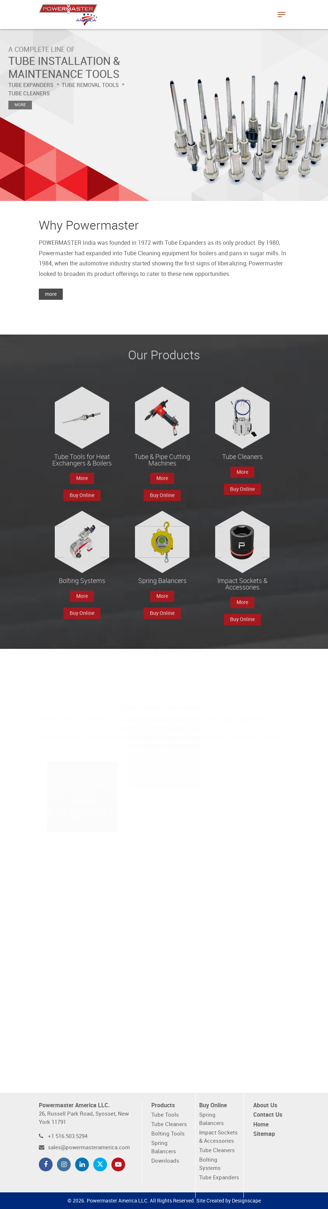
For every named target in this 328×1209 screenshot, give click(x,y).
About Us (265, 1106)
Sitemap (264, 1134)
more (51, 294)
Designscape (246, 1201)
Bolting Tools (168, 1134)
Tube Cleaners (169, 1124)
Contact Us (267, 1115)
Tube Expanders (219, 1178)
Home (260, 1125)
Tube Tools (165, 1115)
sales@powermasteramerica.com (89, 1148)
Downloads (165, 1161)
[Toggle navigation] (281, 14)
